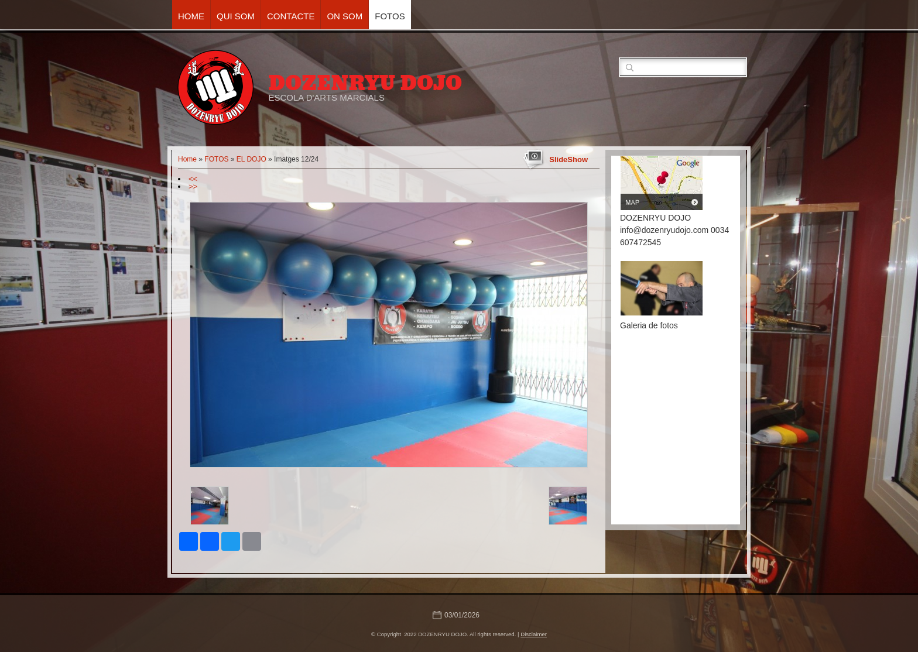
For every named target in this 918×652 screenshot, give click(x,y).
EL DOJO (251, 159)
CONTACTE (290, 16)
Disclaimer (533, 634)
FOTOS (390, 16)
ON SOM (344, 16)
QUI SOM (236, 16)
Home (191, 16)
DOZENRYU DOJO (365, 83)
